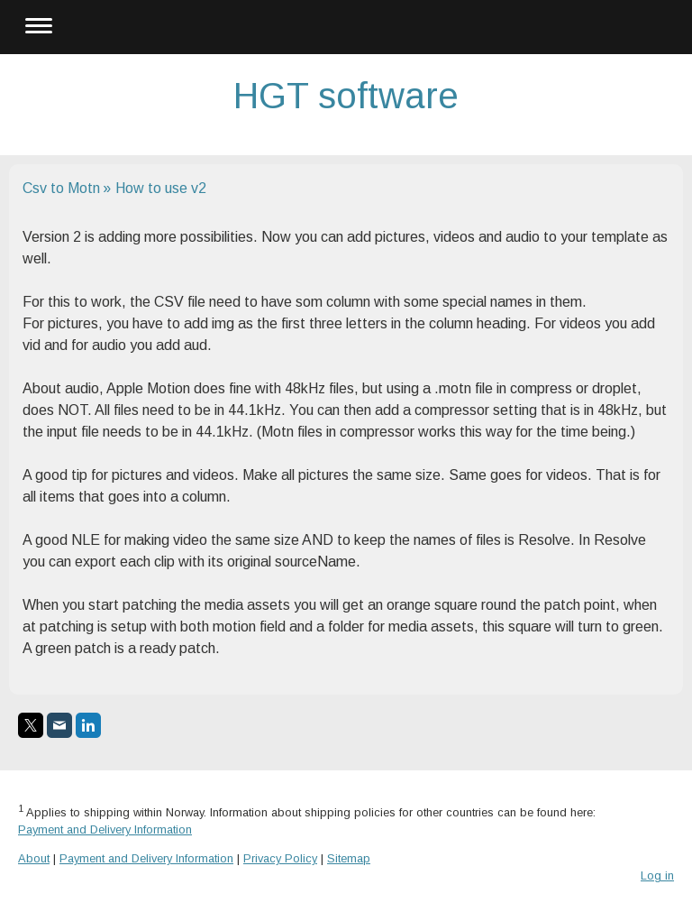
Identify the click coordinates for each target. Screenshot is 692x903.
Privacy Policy (280, 858)
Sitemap (348, 858)
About (34, 858)
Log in (657, 875)
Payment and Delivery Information (105, 829)
